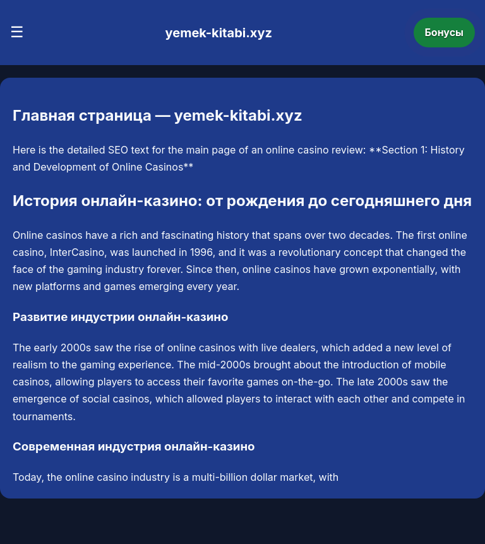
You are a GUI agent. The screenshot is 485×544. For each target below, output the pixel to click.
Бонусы (444, 32)
